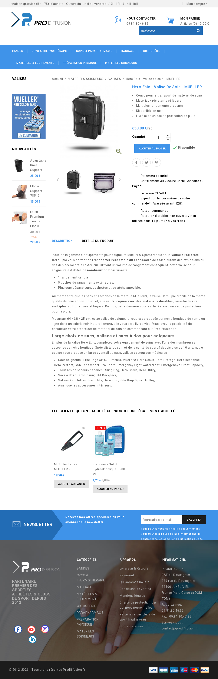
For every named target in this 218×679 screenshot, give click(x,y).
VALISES (19, 79)
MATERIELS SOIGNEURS (121, 62)
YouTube (31, 629)
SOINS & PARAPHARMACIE (94, 51)
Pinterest (157, 162)
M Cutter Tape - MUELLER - (65, 467)
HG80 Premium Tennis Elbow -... (37, 219)
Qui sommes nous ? (134, 582)
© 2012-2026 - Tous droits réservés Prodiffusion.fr (47, 669)
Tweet (146, 162)
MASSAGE (128, 51)
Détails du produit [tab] (98, 241)
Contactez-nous (132, 626)
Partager (136, 162)
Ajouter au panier (152, 148)
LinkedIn (32, 639)
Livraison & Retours (134, 568)
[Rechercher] (171, 31)
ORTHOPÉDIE (152, 51)
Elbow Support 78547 (36, 191)
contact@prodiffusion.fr (180, 628)
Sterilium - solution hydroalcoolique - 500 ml (109, 469)
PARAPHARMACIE (90, 612)
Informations (174, 559)
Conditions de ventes (135, 589)
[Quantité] (161, 137)
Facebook (18, 629)
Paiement (127, 575)
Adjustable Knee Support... (38, 165)
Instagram (45, 629)
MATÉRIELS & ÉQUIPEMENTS (35, 62)
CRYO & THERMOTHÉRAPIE (50, 51)
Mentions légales (132, 595)
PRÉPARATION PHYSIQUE (80, 62)
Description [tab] (62, 241)
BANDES (17, 51)
